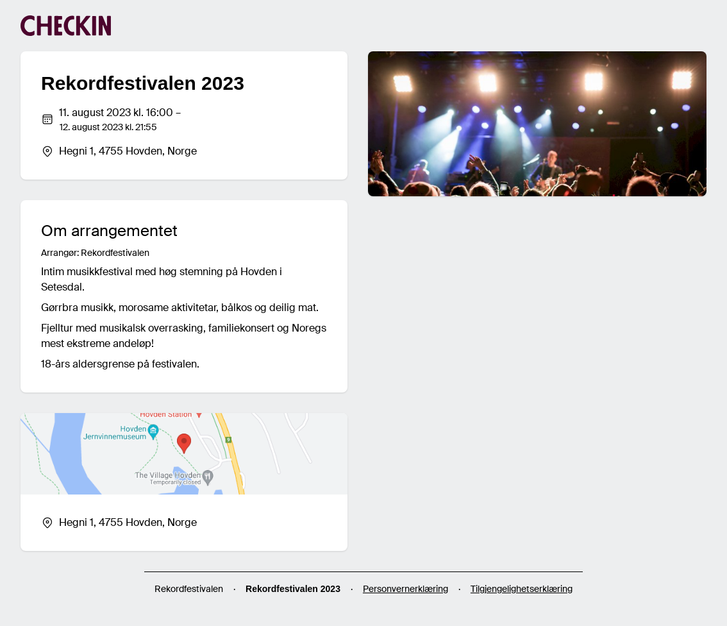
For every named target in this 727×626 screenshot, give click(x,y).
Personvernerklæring (405, 589)
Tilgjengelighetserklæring (521, 589)
